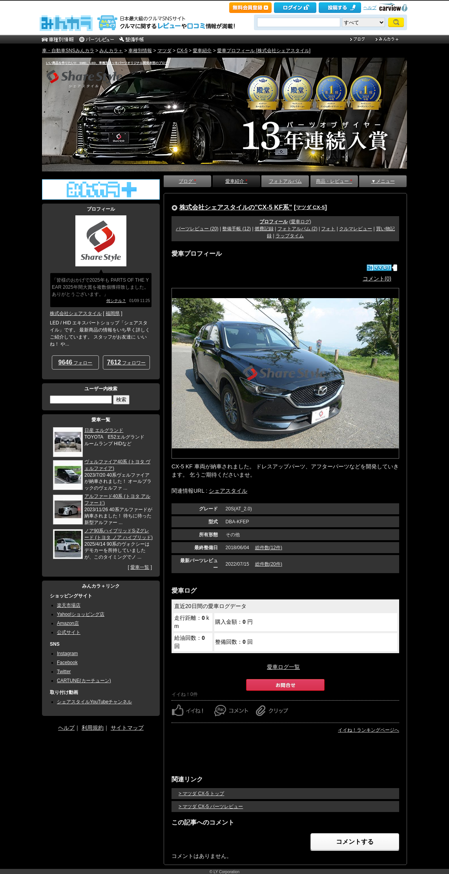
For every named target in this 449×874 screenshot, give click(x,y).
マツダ (164, 50)
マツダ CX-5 (310, 207)
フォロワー (126, 362)
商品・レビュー (334, 181)
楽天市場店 (68, 605)
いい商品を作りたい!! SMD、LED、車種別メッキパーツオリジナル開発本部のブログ (107, 63)
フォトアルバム (285, 181)
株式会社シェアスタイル (76, 313)
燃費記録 (264, 228)
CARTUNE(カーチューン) (84, 680)
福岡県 (113, 313)
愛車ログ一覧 (283, 667)
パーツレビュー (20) (197, 228)
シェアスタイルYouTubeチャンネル (94, 702)
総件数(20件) (268, 564)
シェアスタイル (228, 491)
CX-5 (182, 50)
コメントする (355, 841)
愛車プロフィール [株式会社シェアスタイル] (263, 50)
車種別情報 (140, 50)
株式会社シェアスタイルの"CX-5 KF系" (235, 207)
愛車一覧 (139, 567)
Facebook (67, 662)
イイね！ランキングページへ (368, 730)
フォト (328, 228)
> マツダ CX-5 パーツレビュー (211, 806)
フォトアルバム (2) (297, 228)
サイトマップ (127, 728)
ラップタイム (290, 236)
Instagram (67, 653)
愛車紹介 (202, 50)
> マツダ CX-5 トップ (201, 793)
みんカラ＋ (111, 50)
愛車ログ (300, 221)
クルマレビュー (355, 228)
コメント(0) (377, 278)
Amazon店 (68, 623)
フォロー (75, 362)
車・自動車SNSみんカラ (68, 50)
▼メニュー (383, 181)
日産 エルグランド (103, 430)
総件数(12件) (268, 547)
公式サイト (68, 632)
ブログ (187, 181)
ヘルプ (369, 7)
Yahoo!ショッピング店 (80, 614)
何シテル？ (116, 301)
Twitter (64, 671)
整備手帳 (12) (236, 228)
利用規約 (93, 728)
